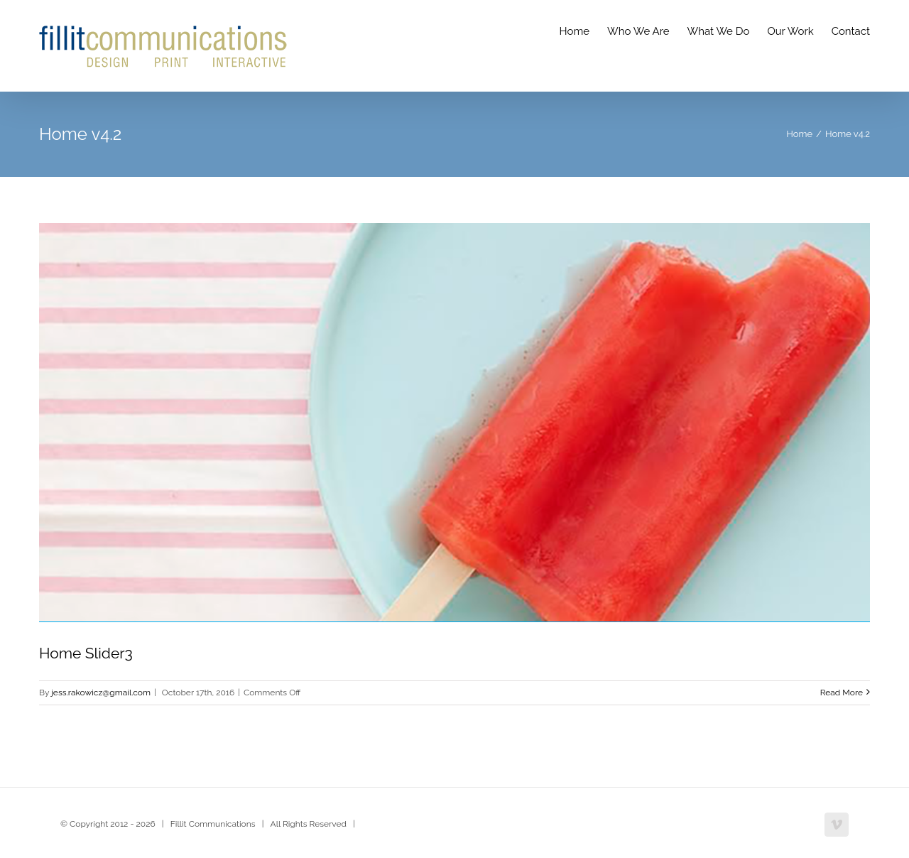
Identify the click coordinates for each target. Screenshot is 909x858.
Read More (841, 692)
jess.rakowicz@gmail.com (101, 692)
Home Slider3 (86, 653)
